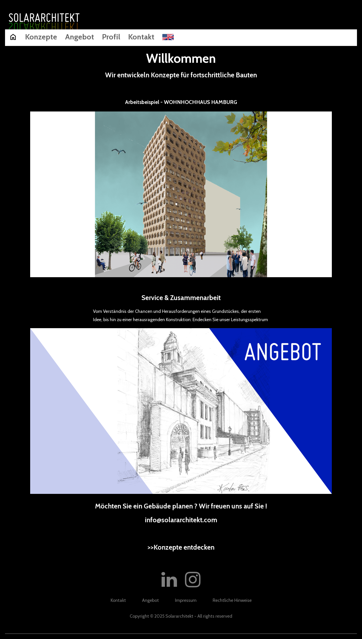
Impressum (186, 600)
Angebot (79, 36)
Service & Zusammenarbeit (181, 298)
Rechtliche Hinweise (232, 600)
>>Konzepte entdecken (181, 547)
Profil (111, 36)
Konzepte (41, 36)
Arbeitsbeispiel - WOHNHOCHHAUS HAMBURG (181, 102)
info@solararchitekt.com (181, 520)
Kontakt (141, 36)
